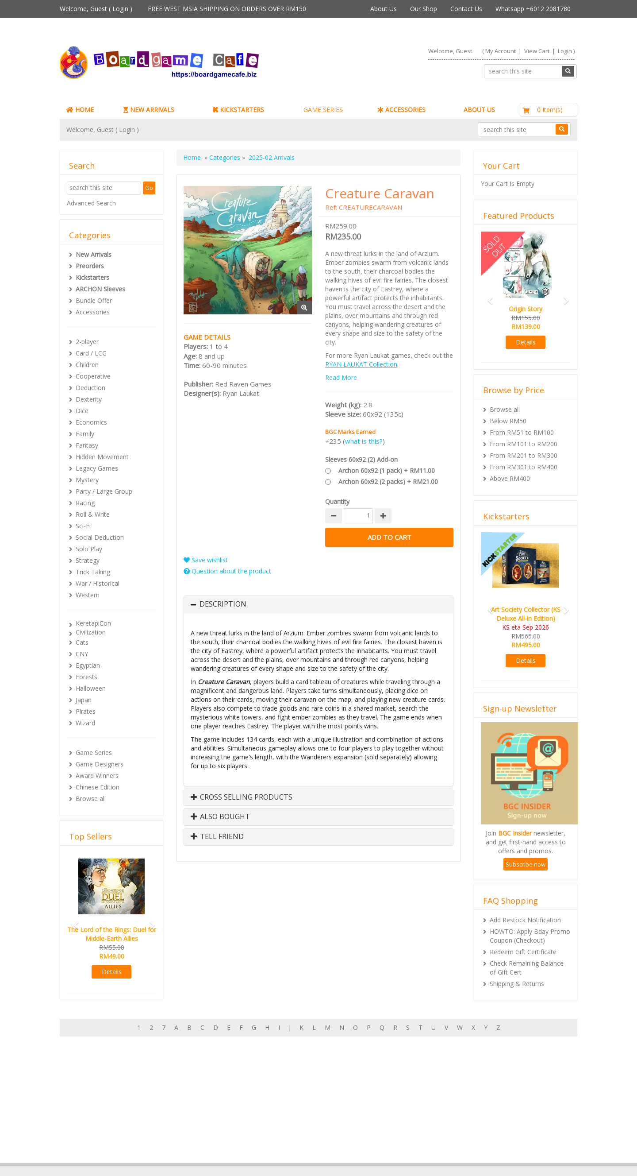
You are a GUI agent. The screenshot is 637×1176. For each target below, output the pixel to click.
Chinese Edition (97, 787)
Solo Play (89, 549)
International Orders (283, 1122)
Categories (224, 157)
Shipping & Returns (517, 983)
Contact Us (466, 8)
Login (120, 8)
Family (85, 433)
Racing (85, 503)
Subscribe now (525, 864)
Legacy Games (97, 468)
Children (87, 364)
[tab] (318, 604)
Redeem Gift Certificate (523, 952)
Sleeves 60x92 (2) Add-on (361, 459)
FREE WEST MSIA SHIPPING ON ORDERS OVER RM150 (227, 8)
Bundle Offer (94, 300)
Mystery (87, 480)
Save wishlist (206, 560)
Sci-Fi (83, 526)
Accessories (93, 312)
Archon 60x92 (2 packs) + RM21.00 (388, 481)
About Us (383, 8)
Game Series (94, 752)
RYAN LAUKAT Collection (361, 364)
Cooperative (93, 376)
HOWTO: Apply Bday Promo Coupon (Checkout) (530, 935)
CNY (82, 654)
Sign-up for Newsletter (452, 1096)
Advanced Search (91, 203)
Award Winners (97, 775)
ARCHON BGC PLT (161, 1158)
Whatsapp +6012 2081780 (533, 8)
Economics (91, 422)
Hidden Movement (102, 457)
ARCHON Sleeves (100, 289)
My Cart (88, 1105)
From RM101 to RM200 (523, 444)
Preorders (90, 266)
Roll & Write (93, 514)
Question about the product (227, 571)
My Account (500, 51)
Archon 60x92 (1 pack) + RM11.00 (386, 470)
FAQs (85, 1131)
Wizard (85, 723)
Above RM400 (510, 478)
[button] (73, 921)
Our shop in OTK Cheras (289, 1105)
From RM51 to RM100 (522, 432)
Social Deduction (100, 537)
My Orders (92, 1114)
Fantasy (87, 445)
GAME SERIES (323, 109)
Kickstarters (92, 277)
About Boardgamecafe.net (292, 1096)
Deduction (90, 387)
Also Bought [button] (220, 817)
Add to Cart (389, 537)
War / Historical (97, 583)
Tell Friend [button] (217, 837)
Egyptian (88, 665)
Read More (341, 377)
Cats (82, 642)
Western (88, 595)
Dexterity (89, 399)
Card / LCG (91, 353)
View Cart (536, 51)
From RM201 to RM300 (523, 455)
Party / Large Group (104, 491)
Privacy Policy (273, 1140)
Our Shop (423, 8)
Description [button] (223, 604)
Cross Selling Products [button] (241, 797)
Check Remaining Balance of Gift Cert (527, 967)
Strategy (88, 560)
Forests (86, 677)
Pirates (86, 711)
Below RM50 (508, 421)
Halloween (91, 688)
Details (112, 971)
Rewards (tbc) (97, 1122)
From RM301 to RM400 (523, 467)
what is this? (364, 441)
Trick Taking (93, 572)
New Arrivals (93, 254)
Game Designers (99, 764)
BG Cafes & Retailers (284, 1131)
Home (192, 157)
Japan (84, 700)
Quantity (337, 501)
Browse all (91, 798)
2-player (87, 341)
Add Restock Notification (525, 920)
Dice (82, 410)
